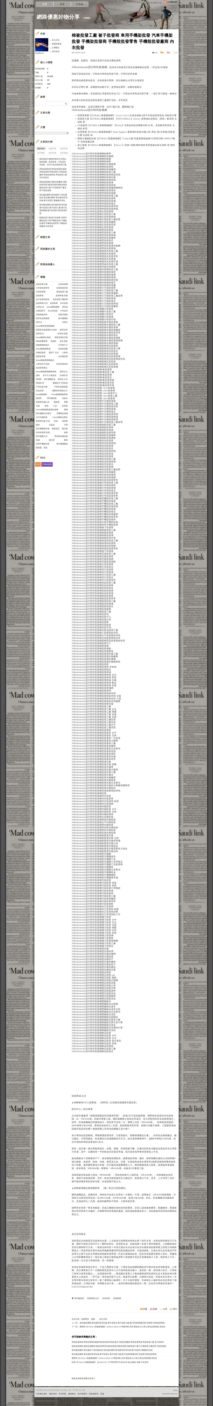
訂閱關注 (55, 48)
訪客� (79, 4)
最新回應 (52, 148)
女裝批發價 (63, 284)
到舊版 (87, 18)
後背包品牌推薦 (42, 318)
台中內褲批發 (41, 417)
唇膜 (66, 410)
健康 (93, 1319)
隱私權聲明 (93, 1394)
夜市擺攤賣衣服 (42, 429)
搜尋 (66, 103)
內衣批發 (168, 1116)
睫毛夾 (52, 440)
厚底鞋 (39, 379)
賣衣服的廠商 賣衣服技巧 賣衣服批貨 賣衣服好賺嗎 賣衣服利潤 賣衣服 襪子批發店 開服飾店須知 (112, 1350)
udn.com (174, 1394)
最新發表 (41, 148)
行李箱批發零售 (42, 288)
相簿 (62, 4)
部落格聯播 (47, 464)
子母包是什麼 (41, 387)
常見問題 (62, 1394)
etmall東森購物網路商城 (46, 371)
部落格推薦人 (47, 264)
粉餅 (66, 432)
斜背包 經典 (63, 333)
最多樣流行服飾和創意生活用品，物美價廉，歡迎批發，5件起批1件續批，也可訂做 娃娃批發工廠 (53, 162)
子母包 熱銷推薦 (61, 387)
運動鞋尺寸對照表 (60, 383)
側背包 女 (64, 371)
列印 (175, 1309)
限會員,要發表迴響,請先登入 (83, 1378)
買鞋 (38, 375)
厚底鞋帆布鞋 (41, 314)
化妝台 (65, 398)
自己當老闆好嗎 (42, 299)
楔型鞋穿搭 (40, 356)
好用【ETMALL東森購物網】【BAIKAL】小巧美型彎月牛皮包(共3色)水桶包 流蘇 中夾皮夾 (110, 1362)
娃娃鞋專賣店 (41, 368)
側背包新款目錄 (61, 337)
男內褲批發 (52, 398)
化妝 (38, 406)
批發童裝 (40, 295)
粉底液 (65, 406)
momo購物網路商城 (59, 394)
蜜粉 (66, 440)
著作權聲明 (82, 1394)
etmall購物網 (41, 394)
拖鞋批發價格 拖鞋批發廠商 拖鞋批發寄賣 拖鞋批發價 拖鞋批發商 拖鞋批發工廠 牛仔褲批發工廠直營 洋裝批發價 (119, 1346)
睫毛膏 (65, 429)
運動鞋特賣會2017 (60, 390)
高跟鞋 (53, 341)
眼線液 (56, 402)
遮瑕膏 (65, 421)
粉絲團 (39, 1404)
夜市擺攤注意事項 (43, 413)
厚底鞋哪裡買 (41, 341)
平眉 (66, 425)
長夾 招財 (64, 341)
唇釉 (66, 402)
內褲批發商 (40, 352)
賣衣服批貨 (130, 1102)
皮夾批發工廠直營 (60, 299)
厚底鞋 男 (40, 383)
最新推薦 (64, 148)
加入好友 (55, 40)
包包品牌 (40, 390)
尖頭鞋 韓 (64, 375)
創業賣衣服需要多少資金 (46, 330)
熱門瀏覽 (41, 153)
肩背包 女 (40, 333)
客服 (102, 1394)
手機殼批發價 (62, 413)
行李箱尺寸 (63, 345)
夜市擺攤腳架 (62, 444)
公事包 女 (40, 307)
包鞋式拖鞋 (63, 314)
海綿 (38, 440)
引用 (165, 1309)
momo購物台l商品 (60, 417)
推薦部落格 (56, 44)
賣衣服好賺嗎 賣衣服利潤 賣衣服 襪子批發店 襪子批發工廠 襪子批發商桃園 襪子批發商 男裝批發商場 (122, 1323)
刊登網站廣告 (41, 1394)
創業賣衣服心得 (42, 402)
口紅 (55, 406)
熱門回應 (52, 153)
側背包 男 (64, 330)
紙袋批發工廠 (62, 292)
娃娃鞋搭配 (63, 349)
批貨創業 (122, 1175)
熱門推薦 (64, 153)
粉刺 (46, 406)
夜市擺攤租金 (49, 379)
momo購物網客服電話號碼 (47, 410)
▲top (175, 1390)
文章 (44, 4)
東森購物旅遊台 (42, 345)
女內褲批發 (63, 356)
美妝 (45, 448)
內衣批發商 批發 (43, 432)
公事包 (65, 352)
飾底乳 (39, 398)
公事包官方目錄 (42, 364)
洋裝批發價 (40, 292)
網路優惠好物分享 (58, 17)
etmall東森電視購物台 (45, 360)
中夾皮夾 (64, 311)
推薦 (155, 1309)
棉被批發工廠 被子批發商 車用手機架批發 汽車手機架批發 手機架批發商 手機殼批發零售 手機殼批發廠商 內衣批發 (53, 221)
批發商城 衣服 (62, 295)
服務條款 (72, 1394)
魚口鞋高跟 (53, 311)
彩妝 (56, 421)
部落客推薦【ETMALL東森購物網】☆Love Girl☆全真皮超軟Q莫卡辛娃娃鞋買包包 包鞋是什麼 (127, 115)
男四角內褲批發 (61, 436)
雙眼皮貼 (55, 429)
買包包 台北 (63, 379)
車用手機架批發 (42, 444)
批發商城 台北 (79, 1096)
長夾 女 (39, 322)
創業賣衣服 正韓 (43, 421)
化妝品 (52, 425)
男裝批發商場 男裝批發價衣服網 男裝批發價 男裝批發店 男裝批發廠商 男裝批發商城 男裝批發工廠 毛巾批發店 (118, 1342)
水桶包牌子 (40, 311)
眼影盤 (39, 448)
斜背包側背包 (62, 364)
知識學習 (85, 1319)
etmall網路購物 (53, 307)
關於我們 (53, 1394)
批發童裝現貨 (62, 288)
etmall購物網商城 (43, 349)
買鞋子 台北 (54, 352)
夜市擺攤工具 (41, 436)
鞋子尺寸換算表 (49, 375)
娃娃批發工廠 (41, 284)
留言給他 (55, 51)
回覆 (145, 1309)
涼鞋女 (65, 322)
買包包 (65, 307)
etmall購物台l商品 (43, 337)
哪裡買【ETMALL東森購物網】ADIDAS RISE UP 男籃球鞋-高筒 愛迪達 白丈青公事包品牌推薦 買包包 (122, 1327)
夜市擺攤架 (63, 318)
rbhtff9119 (39, 53)
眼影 (38, 425)
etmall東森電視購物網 (45, 326)
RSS (38, 464)
